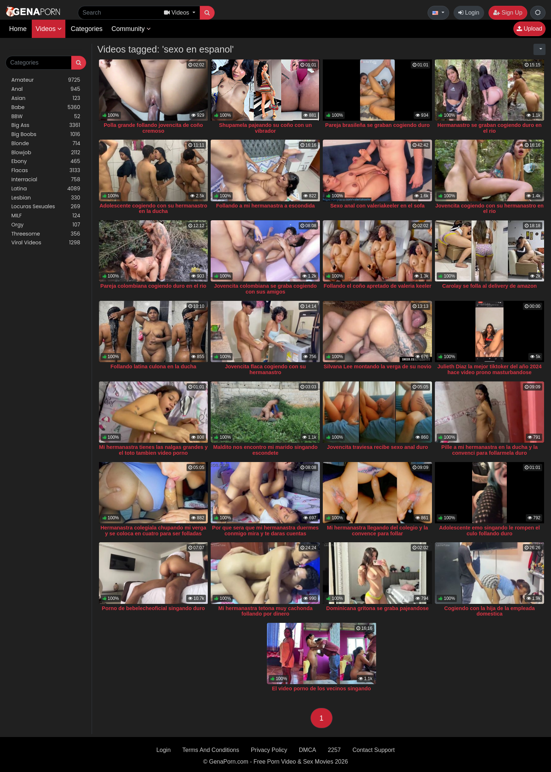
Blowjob (45, 152)
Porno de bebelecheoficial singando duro (153, 608)
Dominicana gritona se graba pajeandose (377, 608)
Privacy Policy (269, 750)
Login (468, 12)
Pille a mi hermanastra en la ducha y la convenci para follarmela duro (489, 450)
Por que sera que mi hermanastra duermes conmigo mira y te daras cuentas (265, 530)
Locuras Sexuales (45, 206)
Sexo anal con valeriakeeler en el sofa (377, 206)
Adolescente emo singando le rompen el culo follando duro (489, 530)
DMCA (307, 750)
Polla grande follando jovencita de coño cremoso (153, 128)
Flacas (45, 170)
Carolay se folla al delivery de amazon (489, 286)
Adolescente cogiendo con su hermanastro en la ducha (153, 208)
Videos (48, 28)
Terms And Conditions (210, 750)
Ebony (45, 161)
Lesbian (45, 198)
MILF (45, 216)
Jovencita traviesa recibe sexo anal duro (377, 447)
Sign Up (507, 12)
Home (18, 28)
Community (131, 28)
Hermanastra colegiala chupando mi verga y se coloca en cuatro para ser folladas (153, 530)
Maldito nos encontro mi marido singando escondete (265, 450)
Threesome (45, 234)
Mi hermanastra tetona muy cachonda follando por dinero (265, 611)
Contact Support (373, 750)
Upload (529, 29)
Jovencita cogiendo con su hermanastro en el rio (489, 208)
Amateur (45, 80)
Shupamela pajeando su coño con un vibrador (265, 128)
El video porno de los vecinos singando (321, 688)
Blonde (45, 143)
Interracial (45, 179)
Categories (87, 28)
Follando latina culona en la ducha (153, 366)
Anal (45, 89)
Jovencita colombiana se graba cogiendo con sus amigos (265, 289)
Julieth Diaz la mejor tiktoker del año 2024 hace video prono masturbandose (489, 369)
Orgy (45, 225)
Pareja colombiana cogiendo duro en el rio (153, 286)
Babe (45, 107)
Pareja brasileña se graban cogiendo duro (377, 125)
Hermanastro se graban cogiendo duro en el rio (489, 128)
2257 (334, 750)
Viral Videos (45, 243)
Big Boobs (45, 134)
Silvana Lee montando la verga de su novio (377, 366)
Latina (45, 189)
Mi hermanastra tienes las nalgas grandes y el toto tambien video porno (153, 450)
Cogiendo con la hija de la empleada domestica (489, 611)
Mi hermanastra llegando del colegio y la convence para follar (377, 530)
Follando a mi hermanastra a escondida (265, 206)
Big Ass (45, 125)
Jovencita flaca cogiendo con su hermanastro (265, 369)
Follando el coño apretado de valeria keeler (377, 286)
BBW (45, 116)
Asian (45, 98)
